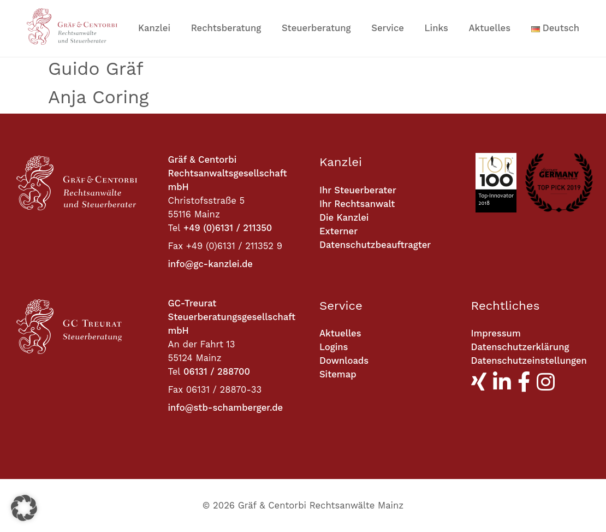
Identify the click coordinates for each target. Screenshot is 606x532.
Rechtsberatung (226, 28)
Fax (175, 246)
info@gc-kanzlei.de (210, 264)
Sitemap (338, 374)
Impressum (496, 333)
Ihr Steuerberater (357, 190)
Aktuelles (490, 28)
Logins (333, 347)
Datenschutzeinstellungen (529, 361)
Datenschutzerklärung (520, 347)
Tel (174, 228)
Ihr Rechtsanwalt (357, 204)
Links (436, 28)
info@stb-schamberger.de (225, 408)
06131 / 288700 (216, 372)
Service (387, 28)
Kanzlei (154, 28)
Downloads (344, 361)
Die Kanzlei (344, 217)
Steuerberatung (316, 28)
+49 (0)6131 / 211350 (227, 228)
